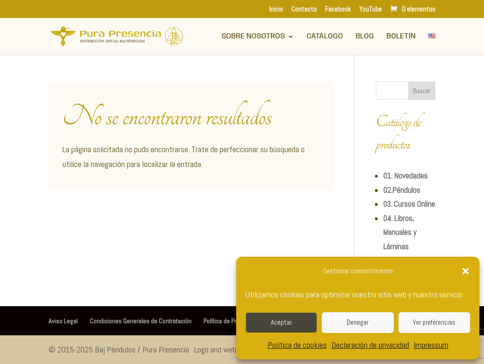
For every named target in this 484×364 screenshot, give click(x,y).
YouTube (370, 9)
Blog (364, 36)
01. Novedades (405, 176)
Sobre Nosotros (253, 36)
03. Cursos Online (409, 204)
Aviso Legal (63, 321)
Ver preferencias (434, 322)
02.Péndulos (401, 190)
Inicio (276, 9)
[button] (465, 271)
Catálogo (324, 36)
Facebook (338, 9)
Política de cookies (297, 344)
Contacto (304, 9)
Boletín (401, 36)
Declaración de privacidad (370, 344)
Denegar (357, 322)
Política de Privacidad (230, 321)
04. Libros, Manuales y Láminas (400, 232)
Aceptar (281, 322)
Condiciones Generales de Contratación (140, 321)
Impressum (431, 344)
